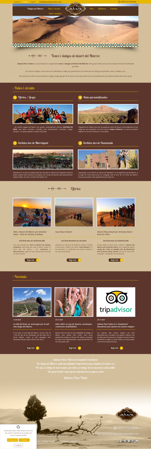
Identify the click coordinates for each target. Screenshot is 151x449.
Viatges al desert (37, 437)
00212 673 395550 (128, 2)
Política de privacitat (60, 437)
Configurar (18, 445)
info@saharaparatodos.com (50, 2)
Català (25, 2)
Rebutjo (24, 440)
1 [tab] (69, 41)
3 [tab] (74, 41)
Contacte (113, 8)
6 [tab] (82, 41)
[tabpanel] (75, 24)
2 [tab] (71, 41)
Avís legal (48, 437)
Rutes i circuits (54, 8)
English (33, 2)
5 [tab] (79, 41)
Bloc (92, 8)
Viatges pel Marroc (35, 8)
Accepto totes (12, 440)
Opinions (102, 8)
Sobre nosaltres (55, 13)
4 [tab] (77, 41)
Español (17, 2)
